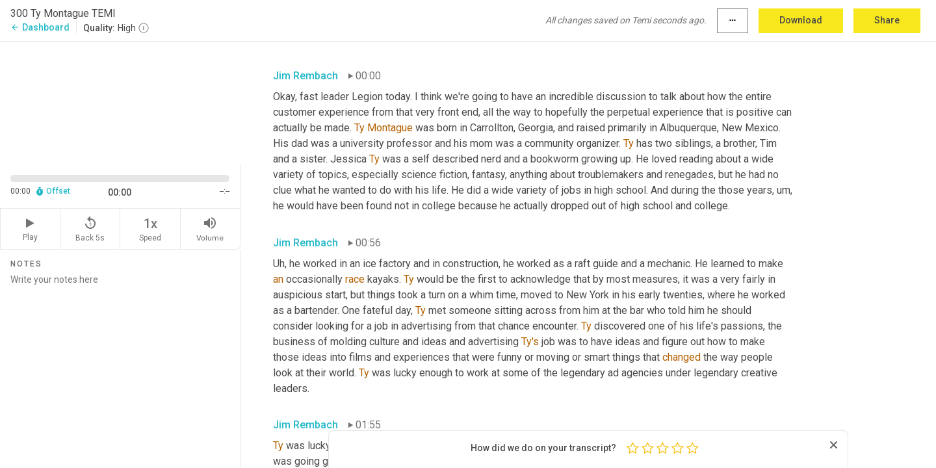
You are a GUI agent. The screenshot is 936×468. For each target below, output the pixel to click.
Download (800, 20)
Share (887, 20)
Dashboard (40, 27)
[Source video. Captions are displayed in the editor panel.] (120, 102)
